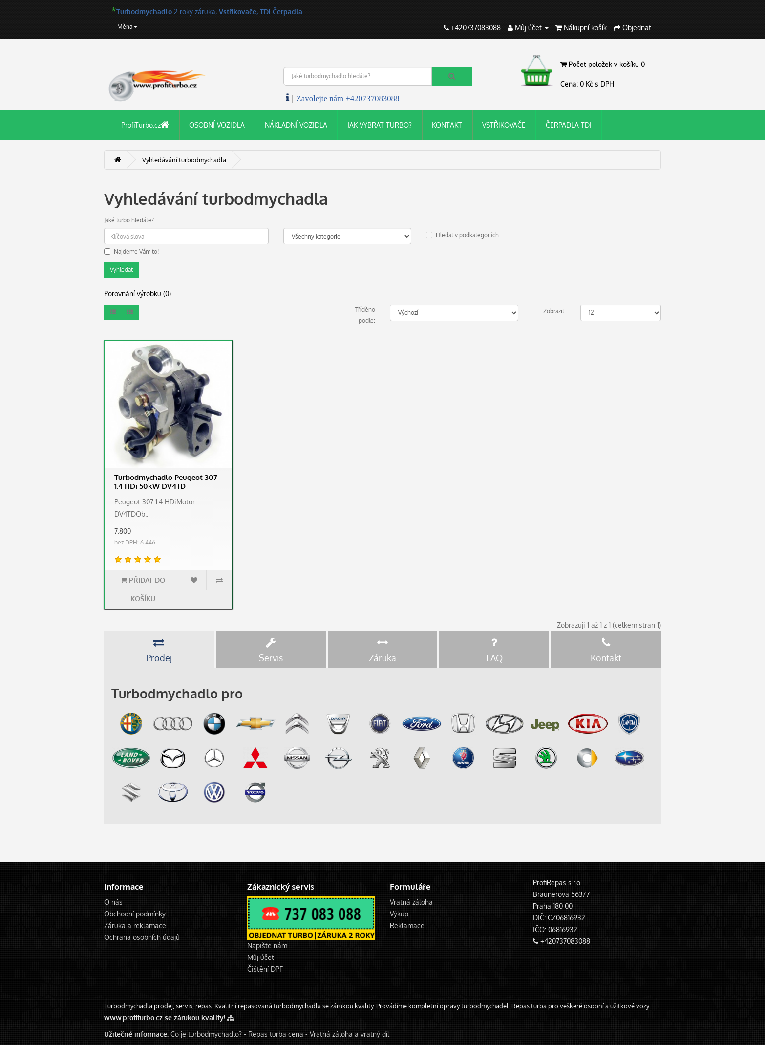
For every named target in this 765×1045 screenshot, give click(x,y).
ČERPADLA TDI (569, 125)
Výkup (399, 914)
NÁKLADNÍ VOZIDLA (296, 125)
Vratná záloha (411, 902)
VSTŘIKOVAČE (504, 125)
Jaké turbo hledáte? (129, 220)
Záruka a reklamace (135, 925)
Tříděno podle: (365, 315)
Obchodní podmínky (135, 914)
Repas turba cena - (279, 1034)
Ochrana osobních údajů (142, 937)
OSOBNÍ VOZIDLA (217, 125)
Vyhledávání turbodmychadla (184, 160)
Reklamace (407, 925)
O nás (113, 902)
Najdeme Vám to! (131, 251)
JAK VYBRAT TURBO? (379, 125)
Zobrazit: (554, 311)
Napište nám (267, 945)
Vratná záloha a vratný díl (349, 1034)
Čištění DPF (265, 969)
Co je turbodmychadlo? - (208, 1034)
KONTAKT (447, 125)
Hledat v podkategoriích (462, 235)
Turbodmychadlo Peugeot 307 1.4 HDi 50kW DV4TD (165, 482)
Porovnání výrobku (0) (137, 293)
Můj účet (260, 957)
